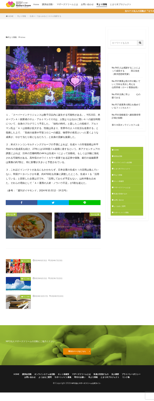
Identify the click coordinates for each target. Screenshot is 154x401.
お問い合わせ (87, 4)
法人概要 (137, 377)
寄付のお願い (113, 381)
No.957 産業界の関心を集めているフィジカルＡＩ (126, 106)
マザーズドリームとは (67, 4)
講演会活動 (47, 4)
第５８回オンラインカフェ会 (125, 124)
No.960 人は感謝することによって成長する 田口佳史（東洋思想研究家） (126, 70)
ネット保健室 (120, 185)
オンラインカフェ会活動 (125, 164)
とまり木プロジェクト (120, 4)
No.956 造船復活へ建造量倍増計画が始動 (126, 116)
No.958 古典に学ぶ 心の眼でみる (126, 96)
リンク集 (90, 385)
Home (36, 4)
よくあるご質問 (121, 213)
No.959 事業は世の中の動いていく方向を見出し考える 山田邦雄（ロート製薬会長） (127, 84)
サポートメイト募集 (123, 220)
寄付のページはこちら (77, 353)
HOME (10, 16)
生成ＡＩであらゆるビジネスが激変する (46, 16)
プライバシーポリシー (31, 381)
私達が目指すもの (122, 199)
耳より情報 (101, 4)
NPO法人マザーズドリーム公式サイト (86, 391)
